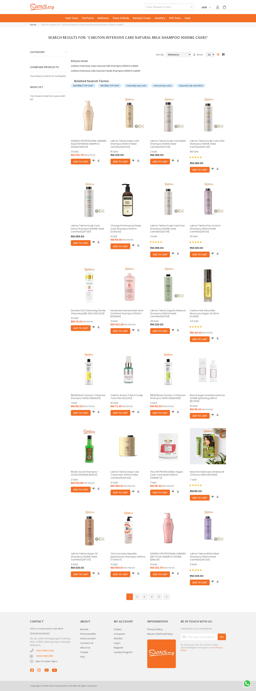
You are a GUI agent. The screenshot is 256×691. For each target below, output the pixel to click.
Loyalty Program (123, 652)
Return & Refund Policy (160, 634)
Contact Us (86, 643)
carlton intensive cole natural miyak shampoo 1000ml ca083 (105, 70)
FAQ (82, 656)
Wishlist (118, 638)
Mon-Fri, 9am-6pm (46, 661)
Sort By (160, 54)
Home (33, 24)
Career (84, 652)
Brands (84, 629)
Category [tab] (37, 52)
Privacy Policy (155, 629)
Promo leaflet (88, 634)
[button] (93, 161)
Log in (117, 643)
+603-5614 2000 (45, 650)
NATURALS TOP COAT (83, 85)
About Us (85, 647)
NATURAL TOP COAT (110, 85)
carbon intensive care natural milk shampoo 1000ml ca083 (104, 66)
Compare (119, 634)
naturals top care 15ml (191, 85)
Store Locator (88, 638)
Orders (118, 629)
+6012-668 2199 (44, 656)
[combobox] (169, 7)
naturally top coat (136, 85)
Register (118, 647)
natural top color (162, 85)
